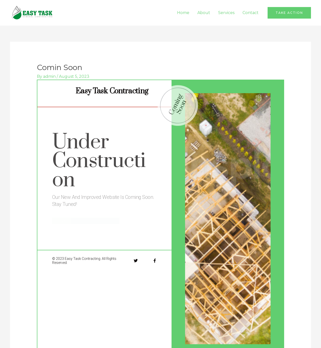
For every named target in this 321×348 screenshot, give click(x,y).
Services (226, 12)
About (203, 12)
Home (183, 12)
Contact (251, 12)
